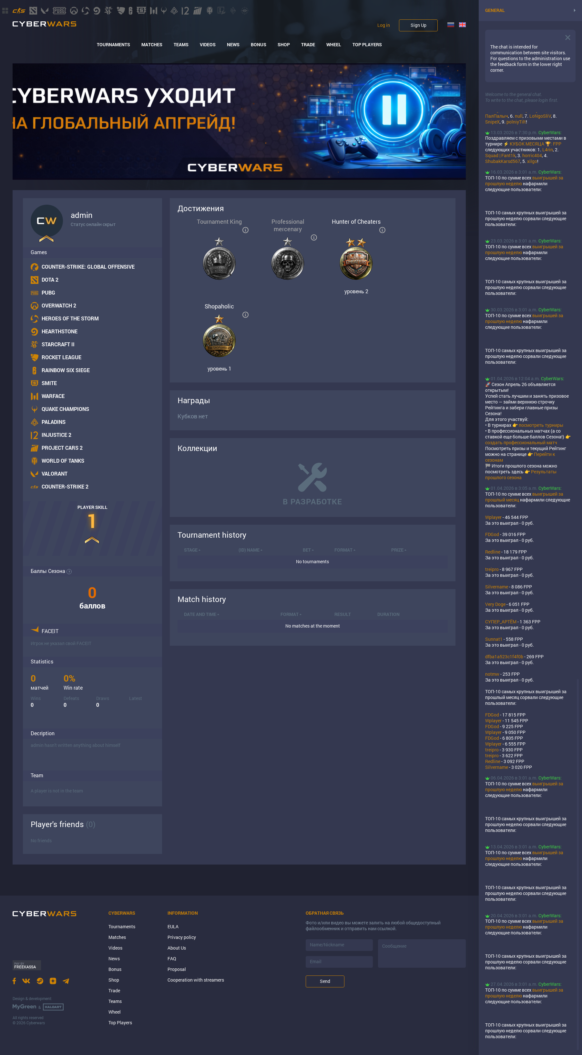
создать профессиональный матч (521, 442)
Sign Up (418, 25)
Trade (308, 45)
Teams (181, 45)
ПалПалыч (496, 116)
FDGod (492, 534)
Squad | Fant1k (500, 155)
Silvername (496, 587)
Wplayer (493, 517)
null (519, 116)
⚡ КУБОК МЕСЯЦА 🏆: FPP (532, 144)
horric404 (532, 155)
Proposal (177, 969)
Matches (151, 45)
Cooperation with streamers (196, 980)
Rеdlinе (492, 552)
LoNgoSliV (540, 116)
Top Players (367, 45)
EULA (173, 926)
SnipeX (492, 122)
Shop (284, 45)
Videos (208, 45)
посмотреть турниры (541, 425)
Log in (383, 25)
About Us (177, 948)
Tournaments (113, 45)
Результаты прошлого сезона (520, 474)
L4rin (547, 149)
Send (325, 981)
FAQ (172, 958)
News (233, 45)
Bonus (258, 45)
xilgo (532, 161)
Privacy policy (182, 937)
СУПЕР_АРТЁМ (500, 622)
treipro (492, 569)
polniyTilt (516, 122)
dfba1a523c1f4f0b (504, 656)
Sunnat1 (494, 639)
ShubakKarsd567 (502, 161)
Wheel (333, 45)
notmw (492, 674)
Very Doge (495, 604)
